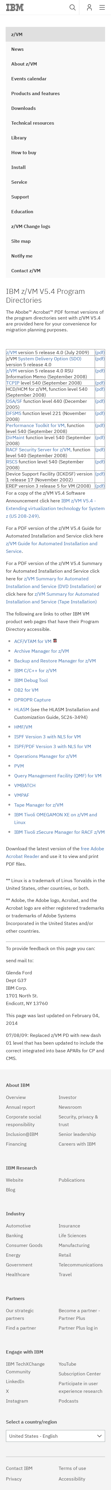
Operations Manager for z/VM (45, 756)
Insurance (69, 1226)
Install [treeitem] (18, 167)
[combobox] (72, 7)
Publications (72, 1180)
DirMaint (15, 437)
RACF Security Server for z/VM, (39, 449)
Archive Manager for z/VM (41, 651)
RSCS (11, 462)
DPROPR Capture (32, 700)
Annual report (20, 1107)
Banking (14, 1235)
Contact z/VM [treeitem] (26, 270)
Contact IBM (19, 1468)
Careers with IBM (77, 1144)
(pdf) (100, 352)
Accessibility (72, 1479)
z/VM (11, 352)
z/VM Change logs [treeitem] (30, 226)
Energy (13, 1255)
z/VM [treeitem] (16, 34)
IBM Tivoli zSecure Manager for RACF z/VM (59, 832)
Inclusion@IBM (22, 1134)
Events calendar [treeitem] (28, 79)
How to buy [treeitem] (23, 152)
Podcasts (68, 1401)
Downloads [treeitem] (23, 108)
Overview (16, 1097)
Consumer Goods (24, 1245)
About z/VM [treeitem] (24, 64)
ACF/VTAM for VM (35, 641)
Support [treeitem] (20, 197)
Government (19, 1265)
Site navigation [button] (102, 10)
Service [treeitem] (19, 182)
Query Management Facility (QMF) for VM (58, 776)
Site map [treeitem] (21, 241)
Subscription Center (80, 1374)
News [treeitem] (17, 49)
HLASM (22, 709)
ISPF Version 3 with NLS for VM (47, 737)
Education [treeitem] (22, 211)
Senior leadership (77, 1134)
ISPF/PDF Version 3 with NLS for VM (52, 746)
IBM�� (15, 7)
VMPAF (21, 795)
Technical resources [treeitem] (32, 123)
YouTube (67, 1364)
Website (14, 1180)
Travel (65, 1274)
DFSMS (13, 413)
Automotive (18, 1226)
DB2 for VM (26, 690)
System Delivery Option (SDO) (49, 358)
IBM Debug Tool (31, 680)
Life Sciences (72, 1235)
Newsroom (70, 1107)
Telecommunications (81, 1265)
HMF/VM (23, 727)
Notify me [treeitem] (22, 256)
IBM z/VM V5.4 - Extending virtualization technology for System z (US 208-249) (55, 508)
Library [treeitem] (18, 138)
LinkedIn (15, 1381)
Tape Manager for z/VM (38, 805)
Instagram (17, 1401)
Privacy (14, 1479)
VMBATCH (25, 785)
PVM (19, 766)
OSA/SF (14, 401)
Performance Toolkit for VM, (36, 425)
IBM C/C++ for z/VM (35, 670)
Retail (65, 1255)
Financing (16, 1144)
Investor (68, 1097)
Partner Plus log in (78, 1328)
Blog (10, 1190)
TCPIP (13, 383)
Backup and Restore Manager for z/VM (55, 661)
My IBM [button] (89, 9)
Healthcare (18, 1274)
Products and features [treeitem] (35, 93)
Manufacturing (74, 1245)
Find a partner (21, 1328)
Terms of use (72, 1468)
